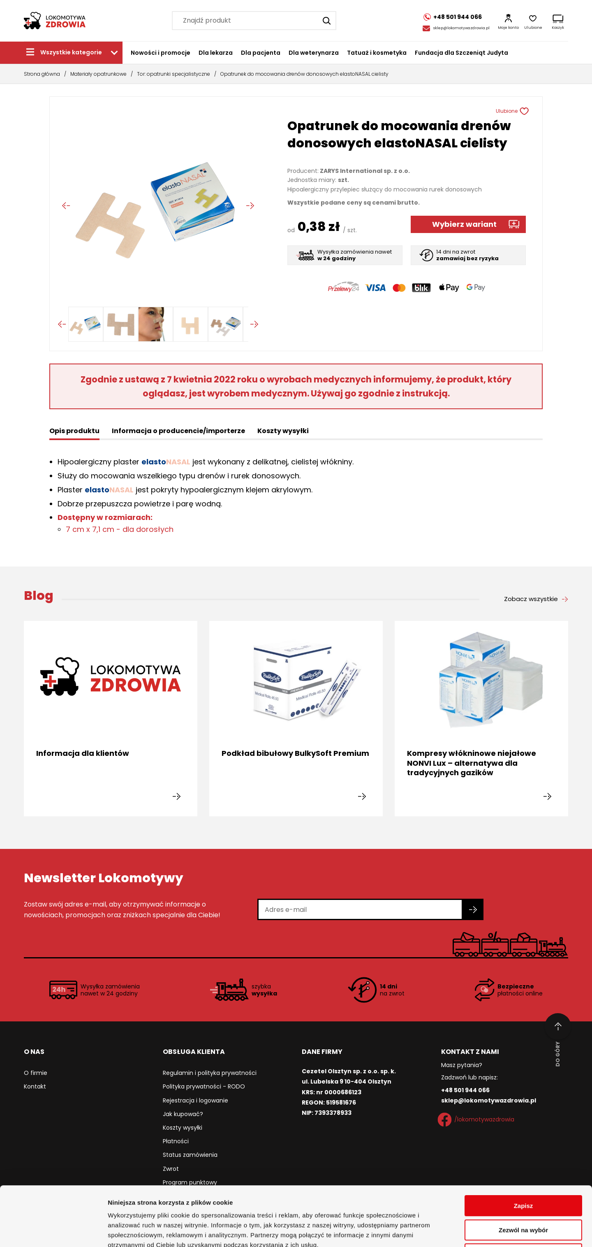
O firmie (35, 1073)
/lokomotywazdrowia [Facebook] (477, 1120)
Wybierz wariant (464, 224)
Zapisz (523, 1146)
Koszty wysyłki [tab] (283, 431)
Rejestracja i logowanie (195, 1100)
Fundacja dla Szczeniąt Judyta (461, 53)
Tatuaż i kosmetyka (377, 53)
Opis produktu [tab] (74, 431)
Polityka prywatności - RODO (204, 1086)
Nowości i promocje (160, 53)
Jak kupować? (183, 1114)
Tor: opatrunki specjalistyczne (173, 73)
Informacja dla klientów (82, 753)
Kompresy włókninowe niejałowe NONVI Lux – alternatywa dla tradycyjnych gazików (471, 763)
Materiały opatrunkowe (98, 73)
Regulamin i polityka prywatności (210, 1073)
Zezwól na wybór (523, 1170)
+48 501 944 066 (465, 1090)
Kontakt (35, 1086)
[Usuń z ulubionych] (528, 111)
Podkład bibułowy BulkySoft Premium (295, 753)
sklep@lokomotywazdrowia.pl (461, 28)
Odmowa (523, 1194)
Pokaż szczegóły (438, 1230)
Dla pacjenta (260, 53)
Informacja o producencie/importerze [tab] (178, 431)
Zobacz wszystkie (531, 598)
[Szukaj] (327, 20)
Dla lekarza (216, 53)
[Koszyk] (558, 21)
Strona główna (42, 73)
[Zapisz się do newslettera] (473, 909)
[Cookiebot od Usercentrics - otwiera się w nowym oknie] (53, 1231)
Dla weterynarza (314, 53)
